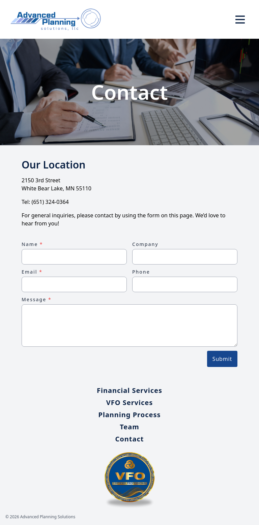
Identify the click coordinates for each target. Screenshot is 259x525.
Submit (222, 359)
